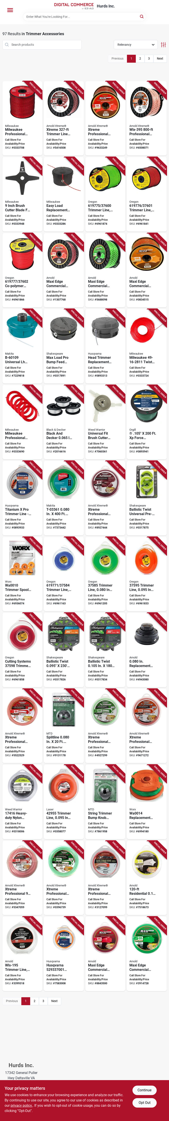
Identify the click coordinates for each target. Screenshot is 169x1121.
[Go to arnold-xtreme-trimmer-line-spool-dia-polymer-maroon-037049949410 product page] (64, 118)
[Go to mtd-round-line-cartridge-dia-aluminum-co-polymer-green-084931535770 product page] (64, 726)
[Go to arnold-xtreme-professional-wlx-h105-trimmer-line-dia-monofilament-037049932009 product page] (22, 878)
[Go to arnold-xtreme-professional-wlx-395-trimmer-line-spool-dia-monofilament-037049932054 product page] (147, 118)
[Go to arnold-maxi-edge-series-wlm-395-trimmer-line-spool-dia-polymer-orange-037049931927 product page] (147, 270)
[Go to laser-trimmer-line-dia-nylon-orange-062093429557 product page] (64, 802)
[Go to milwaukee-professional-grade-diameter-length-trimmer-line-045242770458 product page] (22, 118)
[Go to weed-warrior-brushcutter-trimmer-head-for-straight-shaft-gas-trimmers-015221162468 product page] (105, 422)
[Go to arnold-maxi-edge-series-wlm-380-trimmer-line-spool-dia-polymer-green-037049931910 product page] (105, 270)
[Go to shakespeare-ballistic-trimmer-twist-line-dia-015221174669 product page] (64, 650)
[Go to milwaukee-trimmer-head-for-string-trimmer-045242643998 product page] (64, 194)
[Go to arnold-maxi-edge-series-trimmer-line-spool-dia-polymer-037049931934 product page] (64, 270)
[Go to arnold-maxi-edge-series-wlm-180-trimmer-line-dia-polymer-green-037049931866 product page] (147, 954)
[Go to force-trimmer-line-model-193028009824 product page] (147, 422)
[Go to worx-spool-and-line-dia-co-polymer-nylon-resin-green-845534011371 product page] (147, 802)
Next (160, 58)
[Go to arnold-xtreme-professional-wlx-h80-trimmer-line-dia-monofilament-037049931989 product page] (64, 878)
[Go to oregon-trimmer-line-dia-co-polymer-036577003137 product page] (64, 574)
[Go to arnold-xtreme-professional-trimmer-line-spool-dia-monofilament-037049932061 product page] (105, 118)
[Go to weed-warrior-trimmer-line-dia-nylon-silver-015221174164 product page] (22, 802)
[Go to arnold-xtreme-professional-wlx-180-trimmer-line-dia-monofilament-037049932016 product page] (105, 726)
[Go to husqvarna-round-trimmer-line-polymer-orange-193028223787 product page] (64, 954)
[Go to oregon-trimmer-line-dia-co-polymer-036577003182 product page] (147, 194)
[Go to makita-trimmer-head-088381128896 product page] (22, 346)
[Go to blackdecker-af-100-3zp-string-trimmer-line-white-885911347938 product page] (64, 422)
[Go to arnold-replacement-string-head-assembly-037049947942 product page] (147, 650)
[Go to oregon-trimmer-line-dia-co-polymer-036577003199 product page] (22, 270)
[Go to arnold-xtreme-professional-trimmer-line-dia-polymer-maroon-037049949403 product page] (105, 498)
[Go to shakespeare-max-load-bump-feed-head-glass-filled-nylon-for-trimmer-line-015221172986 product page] (64, 346)
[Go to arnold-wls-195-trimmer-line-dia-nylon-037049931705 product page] (22, 954)
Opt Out (145, 1103)
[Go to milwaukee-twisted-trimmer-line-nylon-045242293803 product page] (147, 346)
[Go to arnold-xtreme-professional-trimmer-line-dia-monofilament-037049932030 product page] (22, 726)
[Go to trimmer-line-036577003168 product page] (22, 650)
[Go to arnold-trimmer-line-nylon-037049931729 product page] (147, 878)
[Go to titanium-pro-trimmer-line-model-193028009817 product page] (22, 498)
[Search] (142, 16)
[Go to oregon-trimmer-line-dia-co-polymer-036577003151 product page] (147, 574)
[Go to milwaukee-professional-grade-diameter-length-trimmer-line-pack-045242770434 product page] (22, 422)
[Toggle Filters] (163, 44)
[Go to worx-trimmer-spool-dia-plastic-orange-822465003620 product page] (22, 574)
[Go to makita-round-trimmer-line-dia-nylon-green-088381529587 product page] (64, 498)
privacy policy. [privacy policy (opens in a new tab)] (22, 1105)
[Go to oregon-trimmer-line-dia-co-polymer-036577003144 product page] (105, 574)
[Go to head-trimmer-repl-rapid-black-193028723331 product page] (105, 346)
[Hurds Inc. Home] (74, 6)
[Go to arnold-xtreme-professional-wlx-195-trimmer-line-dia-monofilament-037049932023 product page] (147, 726)
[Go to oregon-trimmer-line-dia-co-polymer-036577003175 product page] (105, 194)
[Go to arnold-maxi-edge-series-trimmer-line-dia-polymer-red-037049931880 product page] (105, 954)
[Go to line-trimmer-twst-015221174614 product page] (147, 498)
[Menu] (10, 10)
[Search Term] (84, 16)
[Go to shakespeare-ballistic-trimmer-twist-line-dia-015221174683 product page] (105, 650)
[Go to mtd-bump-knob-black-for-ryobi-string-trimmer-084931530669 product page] (105, 802)
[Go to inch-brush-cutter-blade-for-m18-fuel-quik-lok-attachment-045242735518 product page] (22, 194)
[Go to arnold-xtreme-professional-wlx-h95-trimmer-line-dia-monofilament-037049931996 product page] (105, 878)
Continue (144, 1090)
